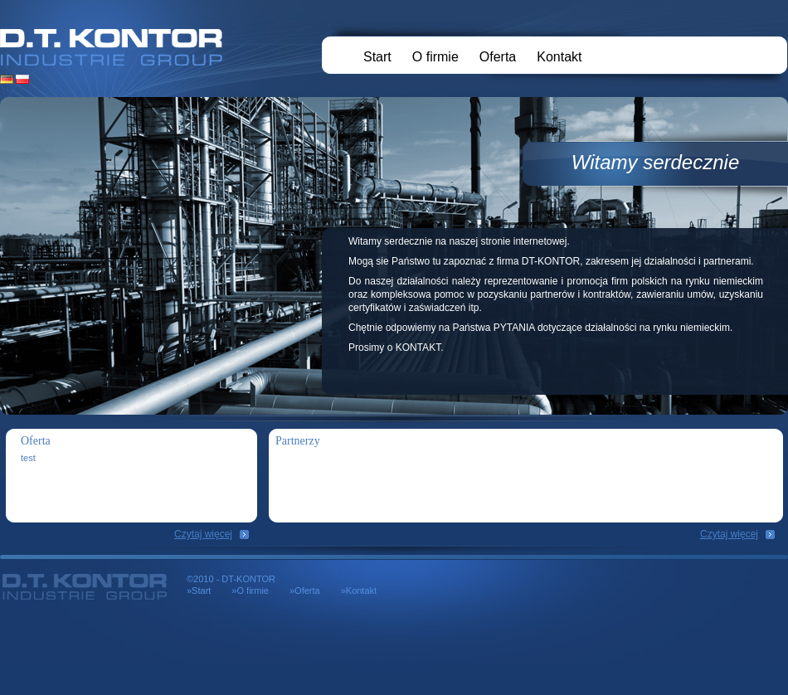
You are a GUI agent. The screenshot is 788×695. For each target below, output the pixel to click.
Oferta (497, 57)
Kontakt (559, 57)
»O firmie (250, 590)
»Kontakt (359, 590)
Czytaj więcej (203, 534)
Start (377, 57)
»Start (199, 590)
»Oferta (304, 590)
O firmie (435, 57)
